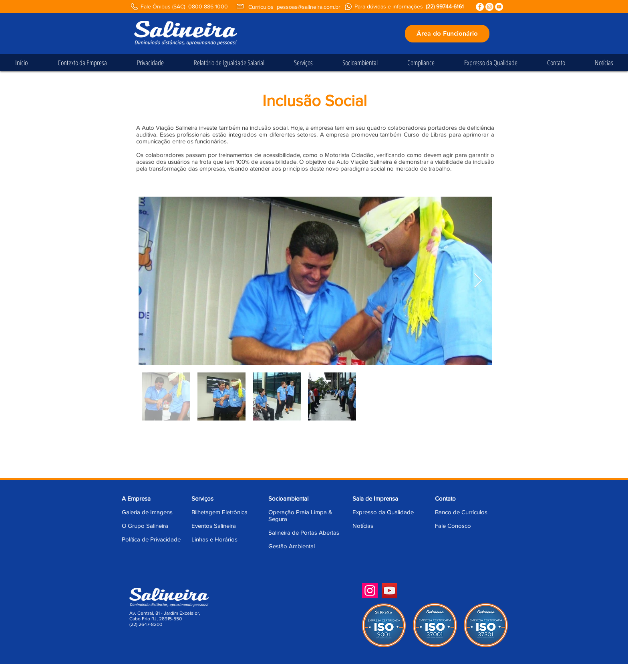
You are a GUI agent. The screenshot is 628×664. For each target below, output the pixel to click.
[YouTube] (389, 590)
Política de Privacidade (151, 539)
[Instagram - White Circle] (489, 7)
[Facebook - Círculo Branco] (480, 7)
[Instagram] (370, 590)
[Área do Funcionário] (447, 33)
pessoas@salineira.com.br (308, 7)
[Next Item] (478, 281)
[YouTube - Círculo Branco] (499, 7)
